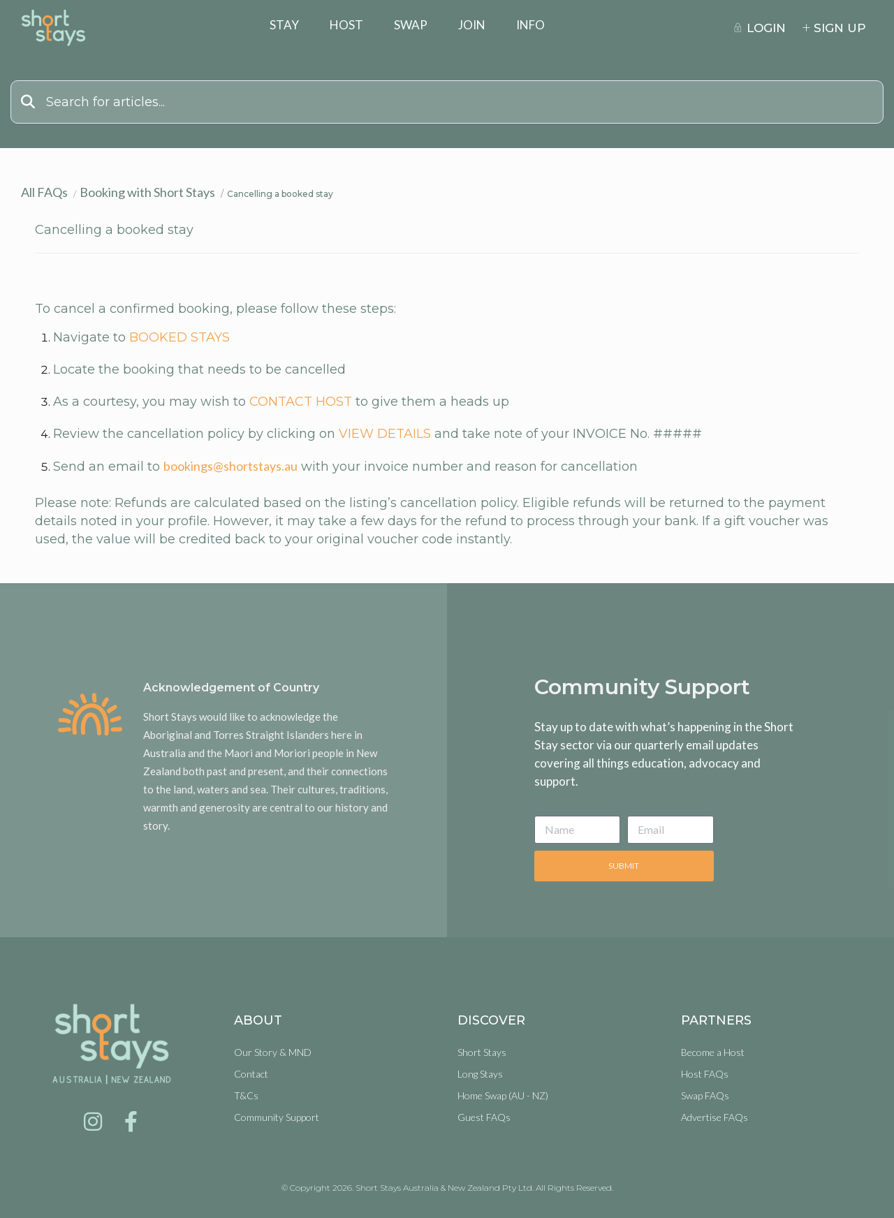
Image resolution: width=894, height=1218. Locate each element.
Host (346, 24)
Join (471, 24)
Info (530, 24)
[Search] (447, 102)
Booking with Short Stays (147, 192)
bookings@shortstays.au (230, 466)
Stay (284, 24)
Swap (410, 24)
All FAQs (44, 192)
